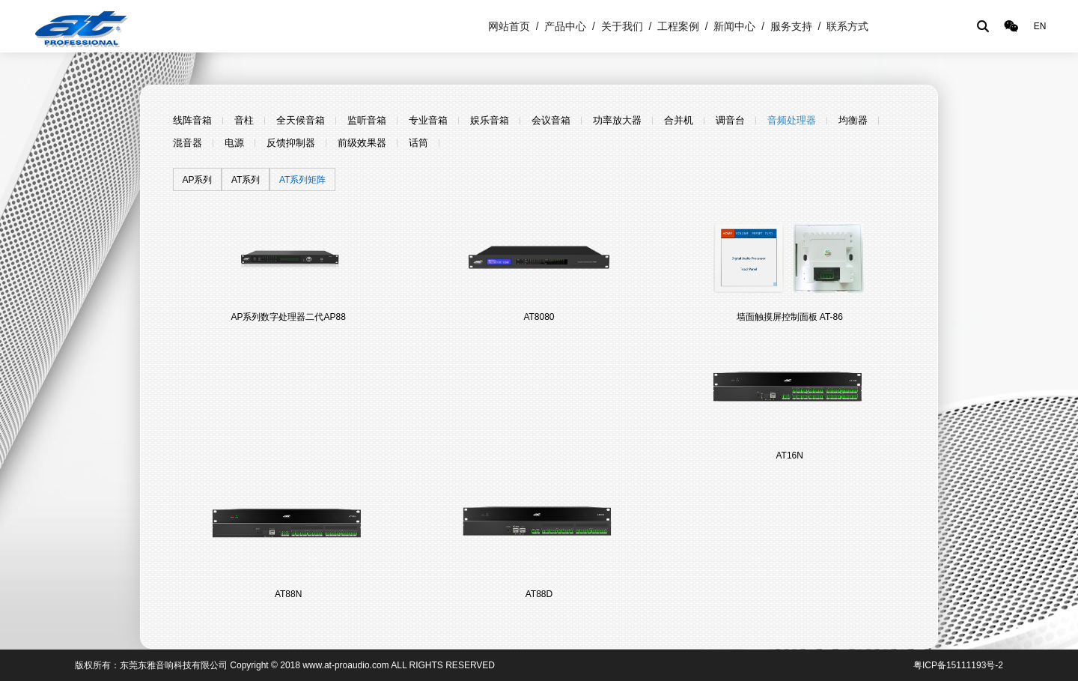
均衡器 (853, 120)
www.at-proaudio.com (345, 665)
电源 (234, 142)
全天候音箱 (300, 120)
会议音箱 (551, 120)
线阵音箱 (192, 120)
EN (1040, 26)
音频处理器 (791, 120)
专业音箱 (428, 120)
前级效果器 (362, 142)
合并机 (678, 120)
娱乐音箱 (489, 120)
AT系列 (245, 180)
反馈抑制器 (291, 142)
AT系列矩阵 (302, 180)
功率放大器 (617, 120)
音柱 (244, 120)
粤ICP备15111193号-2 (958, 665)
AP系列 (197, 180)
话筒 (418, 142)
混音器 (187, 142)
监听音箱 (366, 120)
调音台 (730, 120)
